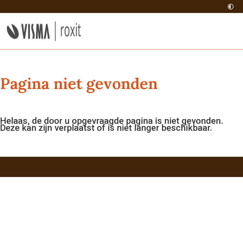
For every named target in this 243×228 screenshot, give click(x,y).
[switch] (230, 6)
